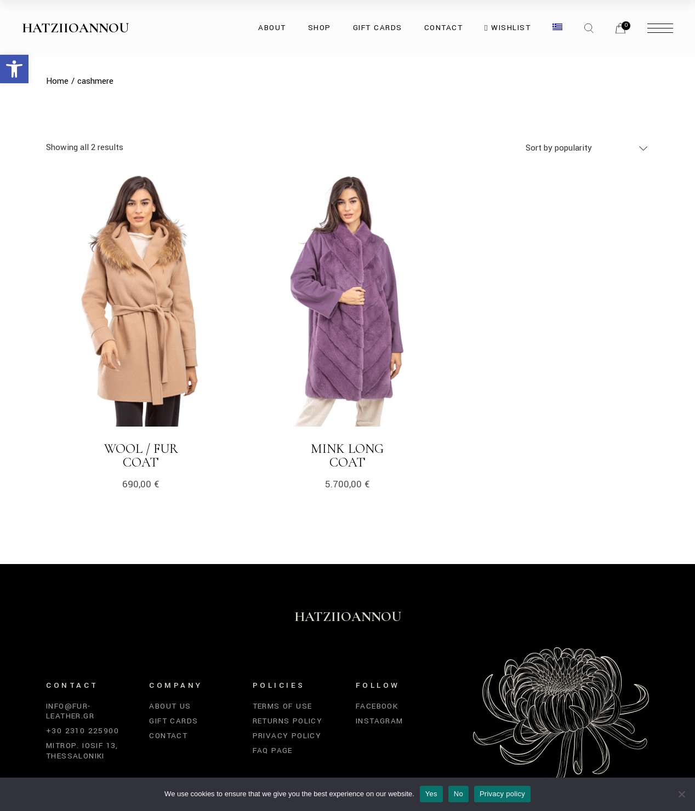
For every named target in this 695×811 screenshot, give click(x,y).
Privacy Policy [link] (287, 736)
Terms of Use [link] (282, 706)
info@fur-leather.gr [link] (70, 711)
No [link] (458, 794)
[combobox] (587, 148)
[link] (14, 69)
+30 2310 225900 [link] (82, 731)
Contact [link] (168, 736)
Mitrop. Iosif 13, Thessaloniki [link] (82, 750)
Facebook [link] (377, 706)
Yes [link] (431, 794)
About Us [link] (170, 706)
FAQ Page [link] (273, 750)
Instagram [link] (379, 721)
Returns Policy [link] (288, 721)
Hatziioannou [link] (75, 28)
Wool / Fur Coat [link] (141, 455)
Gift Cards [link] (173, 721)
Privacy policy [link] (502, 794)
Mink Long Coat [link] (347, 455)
